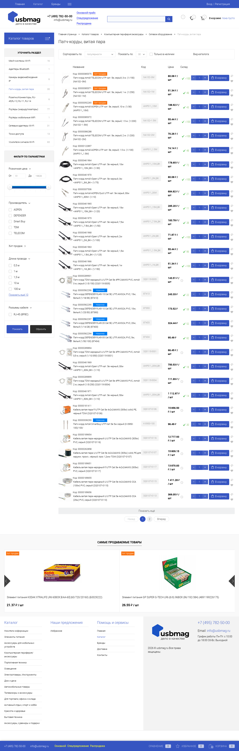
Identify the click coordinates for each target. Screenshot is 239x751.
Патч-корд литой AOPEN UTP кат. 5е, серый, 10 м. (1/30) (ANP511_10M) (102, 108)
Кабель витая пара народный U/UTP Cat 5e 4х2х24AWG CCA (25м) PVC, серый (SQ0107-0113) (104, 498)
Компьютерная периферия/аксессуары (18, 654)
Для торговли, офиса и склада (20, 699)
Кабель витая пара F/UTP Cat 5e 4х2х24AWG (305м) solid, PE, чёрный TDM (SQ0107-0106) (105, 411)
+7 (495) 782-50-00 (59, 16)
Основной (60, 746)
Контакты (102, 655)
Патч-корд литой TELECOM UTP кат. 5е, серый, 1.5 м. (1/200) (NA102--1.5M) (104, 123)
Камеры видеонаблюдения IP (23, 79)
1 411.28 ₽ (174, 481)
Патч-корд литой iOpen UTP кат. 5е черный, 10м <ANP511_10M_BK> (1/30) (98, 166)
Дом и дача (10, 680)
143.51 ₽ (173, 279)
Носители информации (16, 631)
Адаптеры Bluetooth (19, 69)
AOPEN (18, 209)
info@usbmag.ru (63, 20)
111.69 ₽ (173, 380)
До (30, 175)
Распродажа (84, 23)
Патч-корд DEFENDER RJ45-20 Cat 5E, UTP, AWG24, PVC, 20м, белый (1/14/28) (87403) (104, 325)
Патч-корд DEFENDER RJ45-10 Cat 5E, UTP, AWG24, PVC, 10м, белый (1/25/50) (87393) (104, 310)
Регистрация (222, 4)
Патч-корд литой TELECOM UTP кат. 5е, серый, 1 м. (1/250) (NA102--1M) (103, 94)
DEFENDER (20, 215)
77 (48, 109)
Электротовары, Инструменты (20, 674)
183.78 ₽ (173, 222)
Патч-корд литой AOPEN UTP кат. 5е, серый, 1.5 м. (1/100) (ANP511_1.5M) (103, 152)
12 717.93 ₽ (173, 438)
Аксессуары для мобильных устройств (19, 645)
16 (48, 60)
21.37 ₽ (15, 605)
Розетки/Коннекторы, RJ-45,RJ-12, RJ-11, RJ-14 (22, 99)
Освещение (10, 668)
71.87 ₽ (173, 236)
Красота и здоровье (14, 711)
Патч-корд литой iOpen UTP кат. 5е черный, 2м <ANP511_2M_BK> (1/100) (97, 238)
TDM (16, 227)
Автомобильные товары (17, 686)
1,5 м (16, 277)
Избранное (56, 631)
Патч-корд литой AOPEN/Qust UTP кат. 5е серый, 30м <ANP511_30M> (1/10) (101, 195)
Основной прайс (86, 12)
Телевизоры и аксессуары (18, 693)
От (10, 175)
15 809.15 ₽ (173, 453)
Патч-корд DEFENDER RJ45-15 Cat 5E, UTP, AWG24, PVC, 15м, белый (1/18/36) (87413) (104, 296)
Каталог (38, 4)
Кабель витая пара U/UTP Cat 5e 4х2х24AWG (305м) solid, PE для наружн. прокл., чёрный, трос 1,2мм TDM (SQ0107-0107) (107, 455)
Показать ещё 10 (18, 294)
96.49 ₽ (172, 424)
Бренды (56, 4)
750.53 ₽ (173, 366)
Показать (17, 329)
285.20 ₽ (173, 207)
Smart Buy (19, 221)
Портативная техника (15, 662)
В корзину (219, 77)
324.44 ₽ (173, 323)
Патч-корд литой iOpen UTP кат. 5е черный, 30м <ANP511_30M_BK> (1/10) (98, 368)
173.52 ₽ (173, 308)
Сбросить (41, 329)
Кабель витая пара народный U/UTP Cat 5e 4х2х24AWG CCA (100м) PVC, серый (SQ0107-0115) (104, 483)
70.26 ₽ (173, 135)
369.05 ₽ (173, 496)
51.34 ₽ (173, 92)
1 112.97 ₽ (174, 395)
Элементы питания (14, 637)
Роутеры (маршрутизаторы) (23, 109)
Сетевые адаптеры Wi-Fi (21, 125)
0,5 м (16, 265)
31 (48, 125)
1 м (15, 271)
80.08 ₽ (173, 77)
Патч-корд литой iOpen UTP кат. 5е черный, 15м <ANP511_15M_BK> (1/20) (98, 209)
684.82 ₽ (173, 193)
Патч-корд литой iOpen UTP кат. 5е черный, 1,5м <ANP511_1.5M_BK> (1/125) (98, 253)
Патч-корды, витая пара (21, 89)
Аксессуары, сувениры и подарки (22, 723)
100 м (17, 289)
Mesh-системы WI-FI (19, 60)
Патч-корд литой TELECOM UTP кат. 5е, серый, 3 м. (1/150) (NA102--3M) (103, 79)
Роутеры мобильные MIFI (22, 117)
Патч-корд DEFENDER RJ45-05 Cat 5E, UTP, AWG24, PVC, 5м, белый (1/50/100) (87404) (104, 339)
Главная (20, 4)
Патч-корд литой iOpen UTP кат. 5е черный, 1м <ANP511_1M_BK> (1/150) (97, 267)
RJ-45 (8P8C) (21, 314)
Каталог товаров (29, 38)
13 (48, 134)
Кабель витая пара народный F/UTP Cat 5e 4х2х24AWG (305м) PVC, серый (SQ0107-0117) (105, 469)
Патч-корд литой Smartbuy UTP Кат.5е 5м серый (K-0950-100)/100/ (103, 426)
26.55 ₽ (72, 605)
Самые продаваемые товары (119, 542)
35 (48, 89)
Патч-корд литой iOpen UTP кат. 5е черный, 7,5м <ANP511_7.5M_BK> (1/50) (98, 224)
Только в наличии (164, 54)
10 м (16, 283)
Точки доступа (16, 134)
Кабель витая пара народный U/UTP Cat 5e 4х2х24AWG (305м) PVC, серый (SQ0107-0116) (106, 440)
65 (48, 142)
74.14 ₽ (173, 150)
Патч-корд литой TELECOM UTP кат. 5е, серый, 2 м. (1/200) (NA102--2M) (103, 137)
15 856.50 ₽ (173, 409)
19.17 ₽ (188, 605)
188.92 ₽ (173, 106)
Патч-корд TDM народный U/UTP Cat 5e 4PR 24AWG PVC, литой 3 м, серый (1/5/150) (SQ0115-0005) (106, 281)
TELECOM (19, 233)
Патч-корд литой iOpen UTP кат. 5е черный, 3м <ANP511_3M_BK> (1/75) (97, 180)
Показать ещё (147, 510)
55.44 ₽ (173, 121)
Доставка (102, 649)
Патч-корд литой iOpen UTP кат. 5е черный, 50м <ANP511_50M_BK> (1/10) (98, 397)
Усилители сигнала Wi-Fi (21, 142)
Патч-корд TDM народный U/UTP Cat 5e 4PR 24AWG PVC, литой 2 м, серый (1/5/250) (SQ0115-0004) (106, 382)
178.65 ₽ (173, 164)
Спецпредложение (87, 18)
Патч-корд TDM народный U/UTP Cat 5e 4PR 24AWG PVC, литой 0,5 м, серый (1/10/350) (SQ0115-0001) (106, 354)
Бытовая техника (13, 717)
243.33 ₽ (173, 294)
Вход (209, 4)
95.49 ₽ (172, 337)
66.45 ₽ (173, 352)
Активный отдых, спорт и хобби (20, 705)
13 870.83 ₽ (173, 467)
